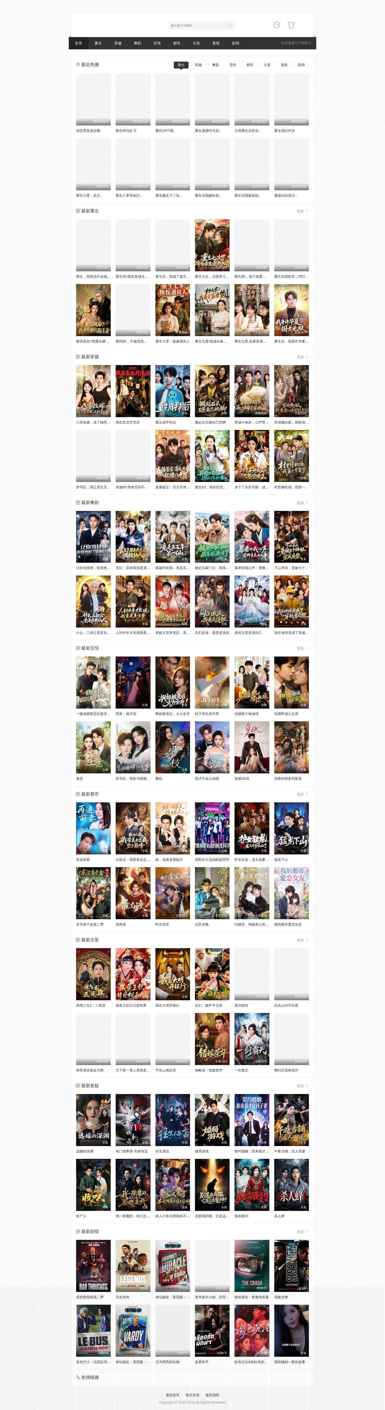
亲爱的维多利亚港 (288, 778)
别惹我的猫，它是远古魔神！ (217, 1216)
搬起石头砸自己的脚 (210, 422)
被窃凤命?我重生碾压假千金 (97, 341)
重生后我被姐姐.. (247, 195)
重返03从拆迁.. (285, 195)
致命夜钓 (241, 1216)
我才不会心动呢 (207, 778)
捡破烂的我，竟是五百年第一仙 (179, 568)
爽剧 (137, 43)
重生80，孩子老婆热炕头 (253, 276)
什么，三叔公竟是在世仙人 (96, 633)
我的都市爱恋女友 (288, 924)
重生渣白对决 (284, 131)
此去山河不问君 (286, 1005)
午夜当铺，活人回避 (289, 1151)
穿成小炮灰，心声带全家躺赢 (256, 422)
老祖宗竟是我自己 (248, 633)
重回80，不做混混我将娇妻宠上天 (142, 341)
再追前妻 (83, 860)
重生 (98, 43)
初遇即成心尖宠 (286, 714)
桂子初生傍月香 (207, 714)
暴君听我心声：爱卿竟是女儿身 (258, 568)
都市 (176, 43)
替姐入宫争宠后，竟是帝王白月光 (181, 633)
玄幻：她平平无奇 (208, 1005)
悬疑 (216, 43)
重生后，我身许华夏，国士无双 (298, 341)
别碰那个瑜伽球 (246, 714)
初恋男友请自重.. (89, 131)
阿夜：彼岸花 (126, 714)
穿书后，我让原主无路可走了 (98, 487)
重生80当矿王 (126, 131)
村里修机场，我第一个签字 (295, 487)
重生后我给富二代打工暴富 (295, 276)
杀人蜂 (279, 1216)
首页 (78, 43)
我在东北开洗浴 (128, 422)
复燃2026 (241, 778)
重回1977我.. (165, 131)
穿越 (118, 43)
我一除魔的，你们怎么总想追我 (140, 1216)
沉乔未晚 (202, 924)
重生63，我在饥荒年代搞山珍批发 (221, 487)
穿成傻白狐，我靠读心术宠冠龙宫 (300, 422)
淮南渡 (121, 924)
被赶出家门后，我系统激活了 (217, 568)
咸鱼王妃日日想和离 (131, 1005)
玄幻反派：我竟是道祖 (212, 633)
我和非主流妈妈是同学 (212, 860)
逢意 (79, 778)
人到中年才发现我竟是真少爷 (138, 633)
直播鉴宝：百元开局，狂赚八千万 (181, 487)
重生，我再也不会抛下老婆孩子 (100, 276)
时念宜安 (162, 924)
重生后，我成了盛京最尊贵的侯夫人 (182, 276)
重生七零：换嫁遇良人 (172, 341)
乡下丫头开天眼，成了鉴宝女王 (258, 487)
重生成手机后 (165, 422)
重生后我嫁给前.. (208, 195)
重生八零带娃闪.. (129, 195)
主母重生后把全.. (247, 131)
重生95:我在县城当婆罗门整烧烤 (140, 276)
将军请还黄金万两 (90, 1070)
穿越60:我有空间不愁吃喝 (135, 487)
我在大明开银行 (167, 1005)
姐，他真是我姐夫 (169, 860)
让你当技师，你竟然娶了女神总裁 (102, 568)
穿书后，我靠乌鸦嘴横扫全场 (138, 778)
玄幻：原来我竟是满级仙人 (136, 568)
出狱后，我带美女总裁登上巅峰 (140, 860)
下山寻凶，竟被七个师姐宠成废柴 (300, 568)
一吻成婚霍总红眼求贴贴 (95, 714)
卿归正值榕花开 (286, 1070)
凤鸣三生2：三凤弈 (91, 1005)
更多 (303, 211)
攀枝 (158, 778)
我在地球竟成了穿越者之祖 (295, 633)
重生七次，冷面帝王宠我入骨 (217, 276)
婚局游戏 (202, 1151)
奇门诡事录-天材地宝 (132, 1151)
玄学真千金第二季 (90, 924)
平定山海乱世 (165, 1070)
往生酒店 (162, 1151)
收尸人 (81, 1216)
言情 (157, 43)
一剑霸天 (241, 1070)
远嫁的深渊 (84, 1151)
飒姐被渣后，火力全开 (172, 714)
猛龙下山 (281, 860)
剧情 (235, 43)
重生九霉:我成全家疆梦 (212, 341)
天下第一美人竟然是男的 (134, 1070)
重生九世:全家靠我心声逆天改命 (259, 341)
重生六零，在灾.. (89, 195)
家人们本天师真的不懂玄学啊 (177, 1216)
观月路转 (241, 1005)
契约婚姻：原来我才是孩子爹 (256, 1151)
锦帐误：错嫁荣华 (208, 1070)
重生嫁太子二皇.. (168, 195)
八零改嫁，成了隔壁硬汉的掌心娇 (102, 422)
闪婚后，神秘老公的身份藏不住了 (260, 924)
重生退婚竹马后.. (208, 131)
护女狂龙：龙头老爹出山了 (255, 860)
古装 (196, 43)
